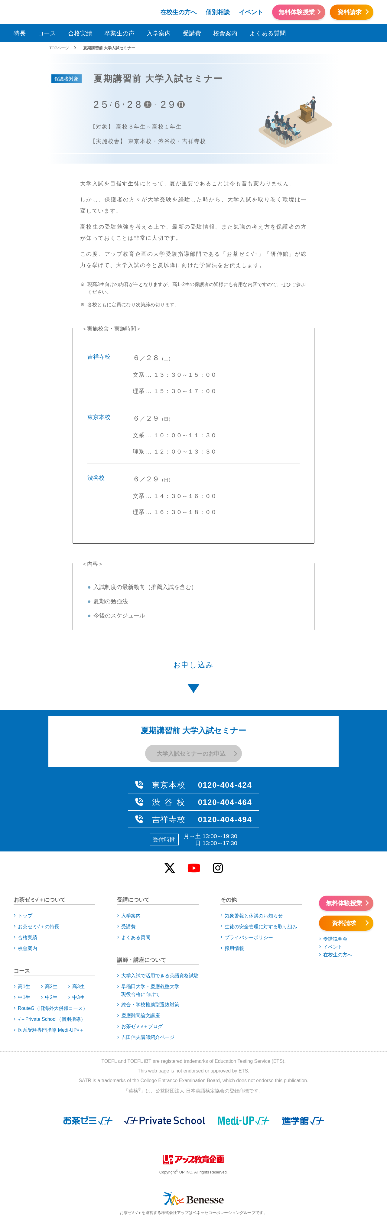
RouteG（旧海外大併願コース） (53, 1008)
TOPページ (59, 48)
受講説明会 (335, 939)
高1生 (24, 986)
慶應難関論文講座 (140, 1015)
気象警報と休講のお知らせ (254, 915)
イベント (251, 12)
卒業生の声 (119, 33)
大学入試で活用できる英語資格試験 (160, 975)
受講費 (192, 33)
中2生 (51, 997)
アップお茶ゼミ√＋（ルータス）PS (99, 11)
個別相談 (218, 12)
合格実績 (80, 33)
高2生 (51, 986)
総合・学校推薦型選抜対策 (150, 1004)
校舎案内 (225, 33)
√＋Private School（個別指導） (52, 1019)
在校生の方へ (178, 12)
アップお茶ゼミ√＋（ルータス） (34, 11)
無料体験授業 (296, 12)
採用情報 (234, 948)
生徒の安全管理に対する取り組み (261, 926)
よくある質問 (267, 33)
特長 (20, 33)
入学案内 (159, 33)
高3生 (78, 986)
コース (47, 33)
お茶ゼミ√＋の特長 (38, 926)
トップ (25, 915)
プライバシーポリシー (249, 937)
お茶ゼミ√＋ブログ (142, 1026)
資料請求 (349, 12)
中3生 (78, 997)
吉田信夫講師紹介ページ (147, 1037)
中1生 (24, 997)
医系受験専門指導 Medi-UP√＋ (51, 1030)
